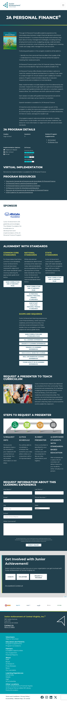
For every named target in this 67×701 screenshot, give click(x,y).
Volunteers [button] (10, 637)
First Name (7, 489)
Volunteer (23, 577)
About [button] (8, 657)
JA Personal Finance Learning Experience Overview (23, 185)
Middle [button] (8, 677)
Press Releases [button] (11, 666)
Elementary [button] (10, 675)
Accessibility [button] (9, 698)
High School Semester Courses (33, 353)
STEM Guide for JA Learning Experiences (19, 192)
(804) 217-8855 (9, 627)
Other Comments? (9, 521)
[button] (42, 697)
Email (5, 497)
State (36, 505)
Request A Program (38, 576)
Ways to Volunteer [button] (12, 639)
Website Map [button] (19, 698)
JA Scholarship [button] (11, 681)
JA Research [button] (10, 664)
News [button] (8, 668)
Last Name (39, 489)
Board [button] (8, 662)
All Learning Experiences (33, 340)
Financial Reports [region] (12, 655)
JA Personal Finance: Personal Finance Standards (33, 296)
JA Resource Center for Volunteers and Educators (22, 188)
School (5, 513)
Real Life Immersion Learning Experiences (33, 357)
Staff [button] (7, 659)
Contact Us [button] (9, 625)
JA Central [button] (27, 698)
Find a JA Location (12, 690)
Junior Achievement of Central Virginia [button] (19, 686)
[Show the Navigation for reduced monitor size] (63, 5)
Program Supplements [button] (14, 644)
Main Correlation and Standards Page (12, 284)
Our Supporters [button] (11, 653)
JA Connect (52, 140)
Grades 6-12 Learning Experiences (33, 348)
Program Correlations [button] (13, 646)
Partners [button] (9, 648)
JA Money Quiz (53, 142)
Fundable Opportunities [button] (14, 650)
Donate (10, 577)
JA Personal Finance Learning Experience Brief (21, 183)
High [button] (7, 679)
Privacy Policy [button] (25, 696)
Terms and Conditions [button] (13, 696)
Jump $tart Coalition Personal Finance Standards (33, 305)
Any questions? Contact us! (14, 586)
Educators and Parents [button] (15, 642)
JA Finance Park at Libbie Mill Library (18, 688)
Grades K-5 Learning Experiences (33, 343)
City (4, 505)
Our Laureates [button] (11, 670)
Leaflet (65, 596)
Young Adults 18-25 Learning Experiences (33, 363)
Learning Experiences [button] (14, 673)
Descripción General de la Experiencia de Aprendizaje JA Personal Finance (30, 181)
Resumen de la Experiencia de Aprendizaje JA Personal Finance (27, 190)
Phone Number (40, 497)
